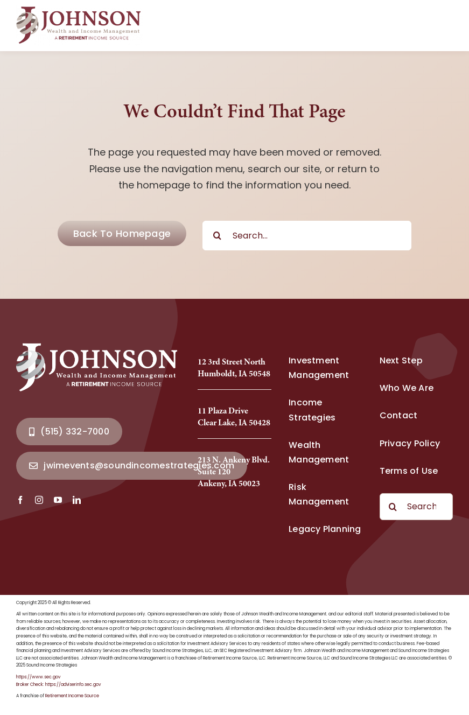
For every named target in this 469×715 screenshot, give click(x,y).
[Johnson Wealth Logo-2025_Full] (79, 10)
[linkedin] (77, 500)
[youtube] (58, 500)
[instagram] (39, 500)
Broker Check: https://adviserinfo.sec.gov (58, 685)
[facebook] (20, 500)
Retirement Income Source (72, 696)
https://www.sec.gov (38, 677)
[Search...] (306, 235)
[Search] (217, 235)
